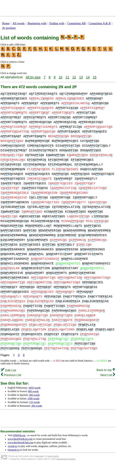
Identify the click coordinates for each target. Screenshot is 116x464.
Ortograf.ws (14, 449)
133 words (34, 402)
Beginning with (37, 23)
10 (60, 77)
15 (94, 77)
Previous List (11, 375)
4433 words (34, 387)
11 (67, 77)
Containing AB (76, 23)
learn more (39, 456)
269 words (34, 395)
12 (74, 77)
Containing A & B (100, 23)
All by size (33, 77)
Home (5, 23)
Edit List (8, 370)
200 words (36, 405)
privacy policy (53, 456)
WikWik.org (19, 435)
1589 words (33, 398)
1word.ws (13, 446)
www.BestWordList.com (20, 439)
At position (9, 28)
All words (18, 23)
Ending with (56, 23)
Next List (107, 375)
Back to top (106, 370)
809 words (33, 391)
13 (81, 77)
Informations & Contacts (65, 459)
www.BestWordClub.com (21, 442)
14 (88, 77)
